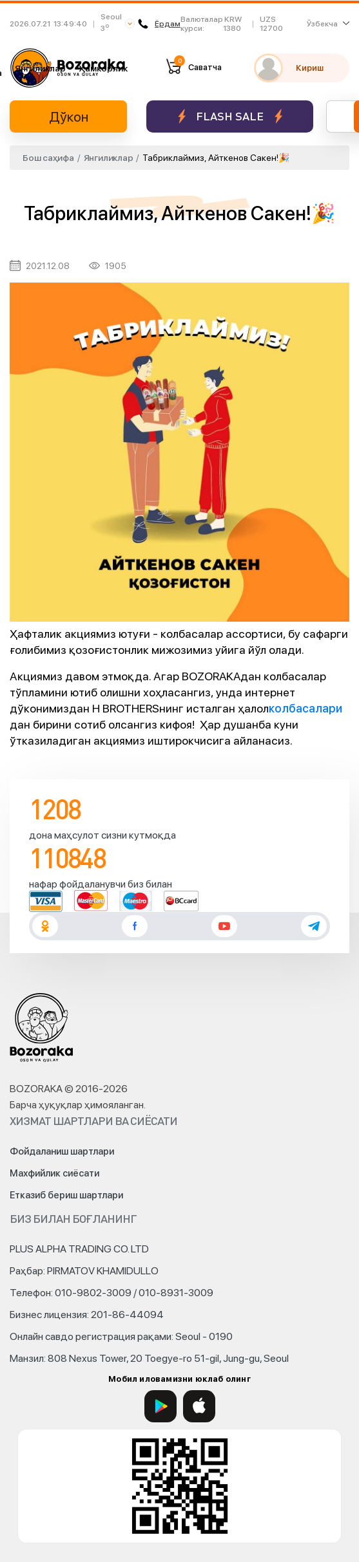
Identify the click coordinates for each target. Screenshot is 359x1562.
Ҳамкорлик (103, 68)
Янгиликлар (40, 68)
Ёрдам (159, 24)
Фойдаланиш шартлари (62, 1151)
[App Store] (199, 1406)
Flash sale (229, 116)
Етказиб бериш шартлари (66, 1195)
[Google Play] (160, 1406)
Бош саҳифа (48, 158)
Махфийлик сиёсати (54, 1173)
